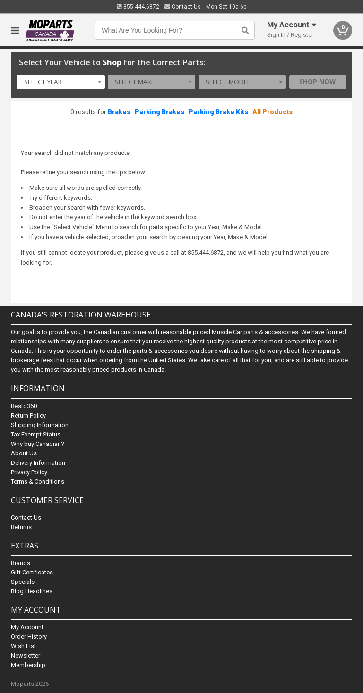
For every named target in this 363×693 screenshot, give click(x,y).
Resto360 (24, 406)
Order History (29, 636)
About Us (24, 453)
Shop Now (317, 81)
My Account (27, 627)
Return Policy (28, 415)
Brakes (119, 112)
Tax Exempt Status (35, 434)
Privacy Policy (29, 472)
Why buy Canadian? (37, 443)
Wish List (23, 646)
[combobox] (60, 82)
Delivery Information (38, 462)
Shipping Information (40, 424)
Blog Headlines (31, 591)
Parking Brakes (159, 112)
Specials (23, 581)
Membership (28, 664)
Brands (20, 562)
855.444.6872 (138, 6)
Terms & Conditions (37, 481)
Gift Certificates (32, 572)
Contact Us (182, 6)
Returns (21, 526)
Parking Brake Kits (218, 112)
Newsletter (25, 655)
